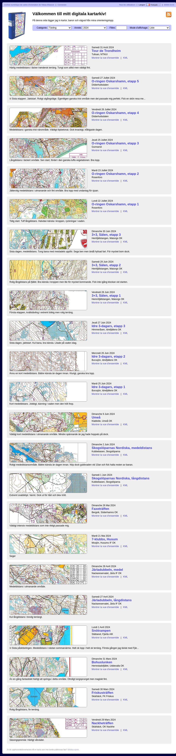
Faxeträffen (100, 509)
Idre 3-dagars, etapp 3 (108, 326)
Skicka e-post (73, 749)
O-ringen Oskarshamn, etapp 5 (115, 81)
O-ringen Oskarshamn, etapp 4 (115, 113)
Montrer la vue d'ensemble (105, 57)
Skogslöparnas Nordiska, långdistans (120, 478)
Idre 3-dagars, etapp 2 (108, 356)
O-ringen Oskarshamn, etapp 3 (115, 143)
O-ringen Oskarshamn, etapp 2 (115, 174)
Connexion (62, 5)
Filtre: (112, 27)
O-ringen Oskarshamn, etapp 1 (115, 204)
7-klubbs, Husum (105, 539)
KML (125, 57)
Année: (78, 27)
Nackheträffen (102, 723)
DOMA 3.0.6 (169, 5)
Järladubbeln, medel (107, 570)
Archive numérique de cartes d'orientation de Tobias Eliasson (29, 5)
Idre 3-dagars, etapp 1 (108, 387)
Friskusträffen (102, 693)
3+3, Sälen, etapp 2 (106, 265)
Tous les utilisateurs (127, 5)
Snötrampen (101, 630)
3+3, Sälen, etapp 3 (106, 235)
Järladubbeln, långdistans (112, 600)
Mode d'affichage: (139, 27)
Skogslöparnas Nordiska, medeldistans (122, 448)
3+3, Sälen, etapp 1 (106, 295)
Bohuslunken (102, 662)
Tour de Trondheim (106, 51)
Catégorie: (42, 27)
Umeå (96, 417)
